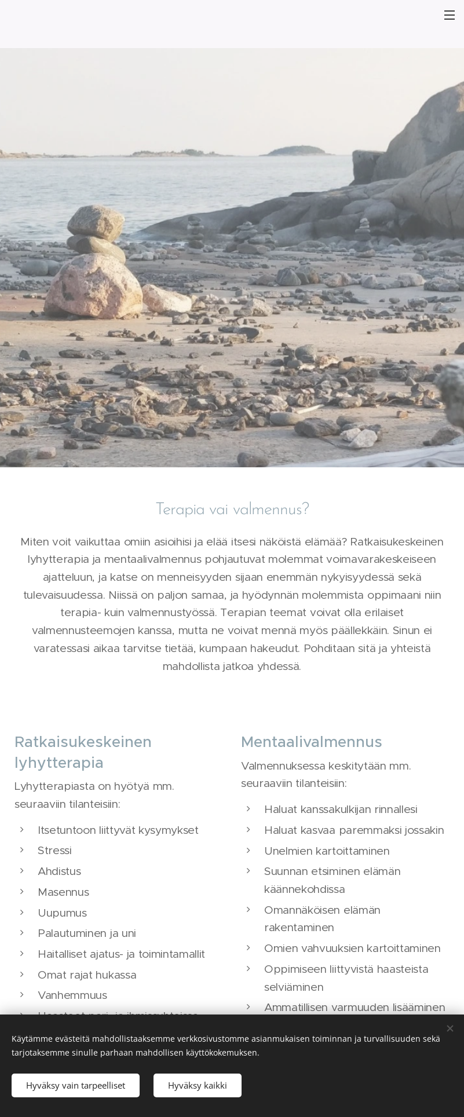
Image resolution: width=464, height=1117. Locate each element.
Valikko (449, 15)
